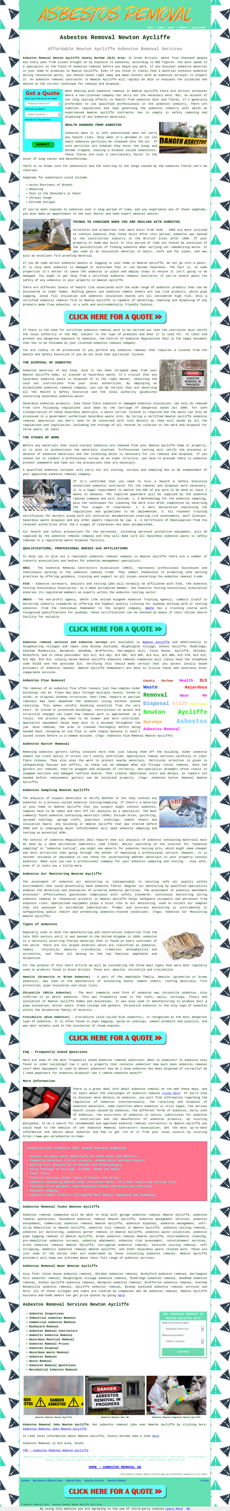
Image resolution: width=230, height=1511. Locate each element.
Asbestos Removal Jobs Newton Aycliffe (55, 1429)
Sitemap (25, 1480)
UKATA (149, 608)
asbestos (124, 350)
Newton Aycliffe (156, 642)
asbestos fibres (178, 166)
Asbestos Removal (116, 1480)
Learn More (174, 1508)
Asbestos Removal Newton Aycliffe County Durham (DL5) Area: (74, 58)
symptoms (198, 209)
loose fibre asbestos (99, 403)
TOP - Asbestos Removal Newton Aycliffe (55, 1450)
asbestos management (103, 560)
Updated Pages (73, 1480)
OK (188, 1508)
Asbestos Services (94, 1480)
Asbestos (72, 133)
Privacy (205, 1480)
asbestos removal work (102, 330)
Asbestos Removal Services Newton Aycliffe (76, 1304)
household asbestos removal (82, 1219)
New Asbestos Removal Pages (48, 1480)
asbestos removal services (176, 1286)
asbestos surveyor (59, 470)
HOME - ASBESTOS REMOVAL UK (115, 1467)
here (121, 1295)
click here (171, 1093)
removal (132, 276)
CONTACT (183, 28)
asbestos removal (49, 79)
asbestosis (146, 150)
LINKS (160, 28)
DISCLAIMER (199, 28)
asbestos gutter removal (87, 1232)
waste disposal (76, 540)
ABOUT (171, 28)
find (35, 1273)
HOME (150, 28)
